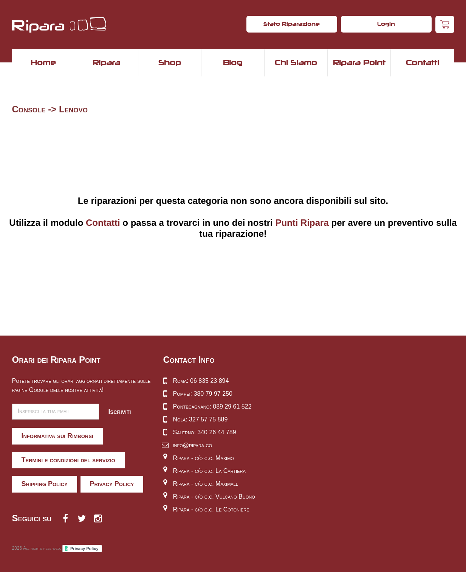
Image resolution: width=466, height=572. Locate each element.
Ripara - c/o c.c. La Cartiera (209, 471)
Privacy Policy (112, 484)
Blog (232, 62)
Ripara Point (359, 62)
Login (386, 24)
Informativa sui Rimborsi (57, 436)
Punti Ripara (301, 223)
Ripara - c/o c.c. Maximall (205, 483)
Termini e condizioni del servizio (68, 460)
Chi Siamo (296, 62)
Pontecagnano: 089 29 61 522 (212, 406)
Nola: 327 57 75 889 (200, 419)
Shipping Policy (45, 484)
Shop (169, 62)
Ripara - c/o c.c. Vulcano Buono (214, 496)
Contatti (422, 62)
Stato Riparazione (291, 24)
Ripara (106, 62)
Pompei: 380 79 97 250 (202, 393)
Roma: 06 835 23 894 (201, 381)
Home (43, 62)
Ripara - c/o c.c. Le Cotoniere (211, 509)
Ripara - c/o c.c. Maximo (203, 458)
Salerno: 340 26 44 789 (204, 432)
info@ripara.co (192, 445)
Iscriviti (119, 411)
